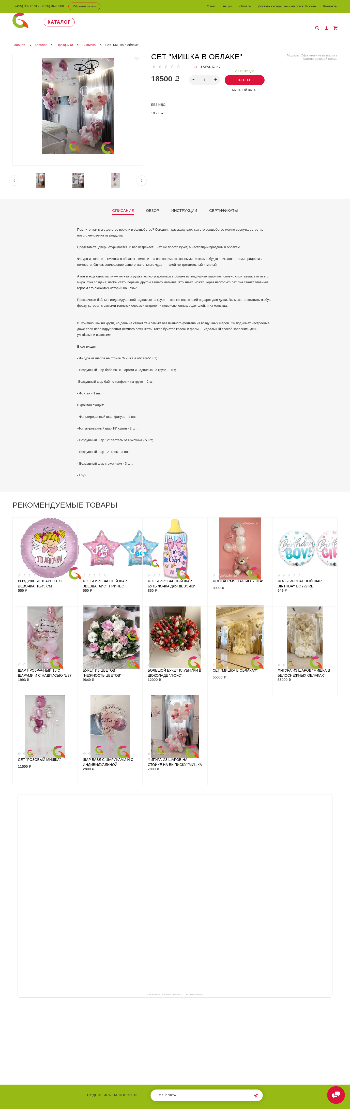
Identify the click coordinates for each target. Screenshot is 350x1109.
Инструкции (184, 205)
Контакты (330, 6)
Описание (123, 205)
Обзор (152, 205)
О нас (211, 6)
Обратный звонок (84, 6)
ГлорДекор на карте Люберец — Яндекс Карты (175, 989)
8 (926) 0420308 (52, 6)
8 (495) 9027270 (24, 6)
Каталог (59, 22)
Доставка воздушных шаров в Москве (287, 6)
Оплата (245, 6)
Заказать (245, 74)
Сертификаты (223, 205)
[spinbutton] (204, 74)
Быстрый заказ (244, 84)
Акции (227, 6)
